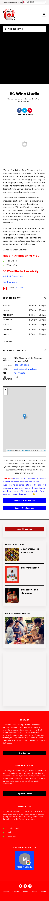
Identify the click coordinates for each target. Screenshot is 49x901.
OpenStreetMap (25, 450)
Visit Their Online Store (13, 276)
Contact (16, 891)
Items (27, 99)
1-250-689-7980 (21, 365)
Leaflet (9, 450)
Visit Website (19, 373)
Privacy (34, 891)
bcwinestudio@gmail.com (25, 369)
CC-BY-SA (42, 450)
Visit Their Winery (10, 282)
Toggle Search (14, 29)
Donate (6, 891)
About (25, 891)
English (28, 2)
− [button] (6, 393)
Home (19, 99)
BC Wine (35, 99)
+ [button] (6, 389)
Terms (43, 891)
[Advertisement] (24, 60)
